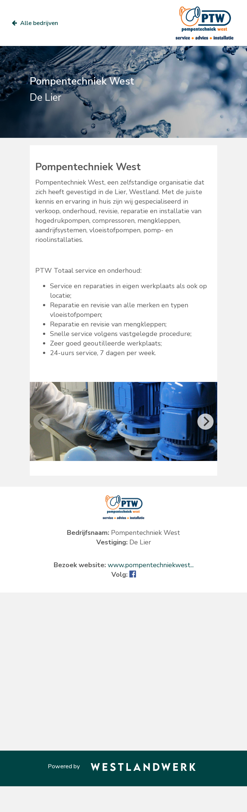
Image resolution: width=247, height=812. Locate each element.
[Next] (205, 422)
